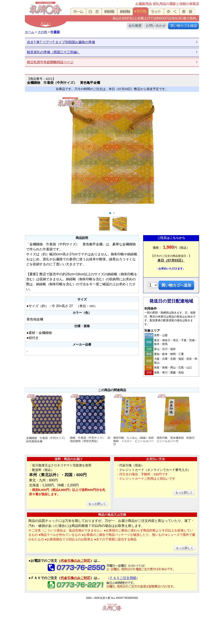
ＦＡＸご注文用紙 (123, 578)
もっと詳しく (97, 503)
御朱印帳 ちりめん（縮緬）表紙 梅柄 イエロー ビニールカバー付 (134, 420)
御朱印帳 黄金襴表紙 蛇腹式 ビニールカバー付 (177, 418)
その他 (42, 32)
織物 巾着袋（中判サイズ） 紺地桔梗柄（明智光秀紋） (90, 418)
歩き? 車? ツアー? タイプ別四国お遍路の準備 (61, 42)
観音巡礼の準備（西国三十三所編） (53, 52)
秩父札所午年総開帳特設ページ (50, 62)
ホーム (29, 32)
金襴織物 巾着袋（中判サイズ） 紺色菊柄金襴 (47, 418)
